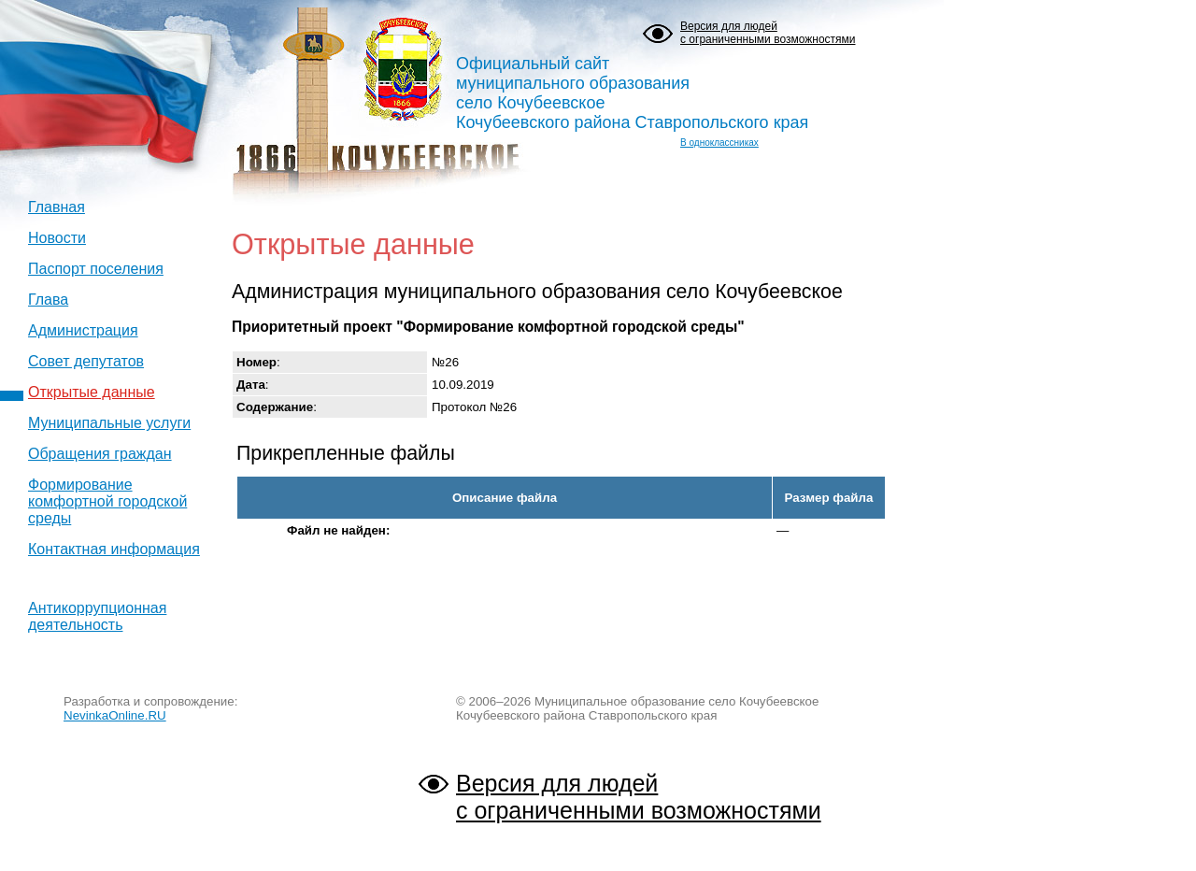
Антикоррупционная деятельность (97, 616)
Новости (57, 238)
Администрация (83, 330)
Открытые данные (91, 392)
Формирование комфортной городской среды (107, 501)
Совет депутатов (86, 361)
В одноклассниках (719, 142)
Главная (56, 207)
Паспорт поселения (96, 269)
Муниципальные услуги (109, 423)
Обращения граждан (100, 454)
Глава (48, 299)
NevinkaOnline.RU (115, 715)
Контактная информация (114, 549)
